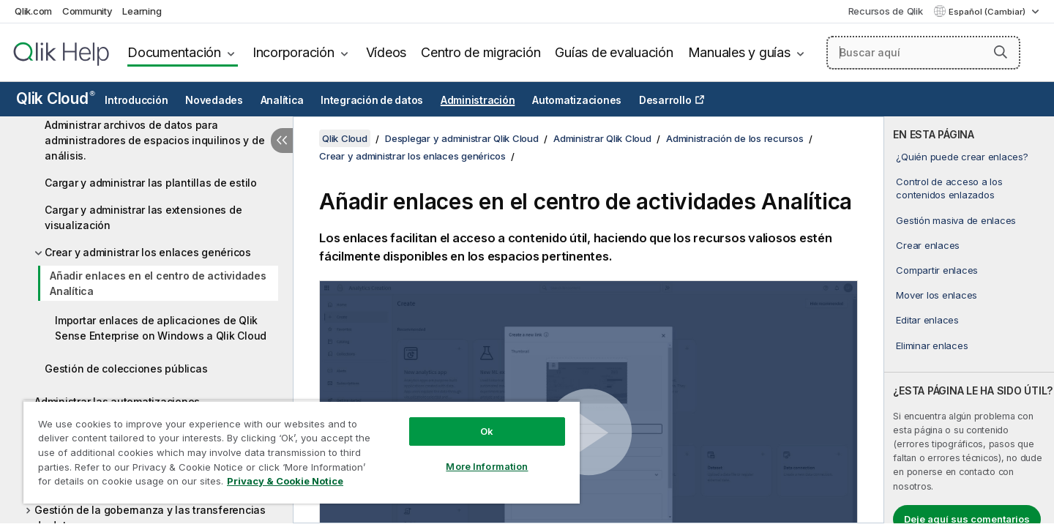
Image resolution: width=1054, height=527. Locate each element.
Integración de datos (372, 100)
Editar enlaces (927, 320)
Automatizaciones (576, 100)
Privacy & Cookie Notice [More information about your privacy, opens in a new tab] (285, 481)
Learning (141, 11)
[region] (301, 452)
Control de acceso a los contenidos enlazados (949, 188)
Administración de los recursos (735, 138)
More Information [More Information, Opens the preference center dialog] (487, 466)
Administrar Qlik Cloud (602, 138)
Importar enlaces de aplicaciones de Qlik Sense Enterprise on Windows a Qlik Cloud (160, 328)
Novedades (214, 100)
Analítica (282, 100)
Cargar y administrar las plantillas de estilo (151, 182)
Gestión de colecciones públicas (126, 368)
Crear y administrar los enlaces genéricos (148, 252)
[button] (1001, 52)
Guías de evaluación (614, 52)
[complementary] (969, 319)
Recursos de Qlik (885, 11)
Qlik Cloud (55, 98)
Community (87, 11)
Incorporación (293, 52)
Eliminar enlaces (932, 345)
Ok (486, 431)
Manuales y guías (739, 52)
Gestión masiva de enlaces (956, 220)
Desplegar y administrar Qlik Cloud (462, 138)
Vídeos (386, 52)
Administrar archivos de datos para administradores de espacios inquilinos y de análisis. (154, 140)
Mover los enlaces (936, 295)
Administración (478, 100)
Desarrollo (665, 100)
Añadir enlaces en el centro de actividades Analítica (158, 283)
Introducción (136, 100)
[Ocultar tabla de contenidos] (282, 140)
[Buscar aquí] (923, 52)
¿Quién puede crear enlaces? (962, 156)
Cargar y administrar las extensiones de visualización (143, 217)
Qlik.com (33, 11)
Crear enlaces (928, 245)
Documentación (174, 52)
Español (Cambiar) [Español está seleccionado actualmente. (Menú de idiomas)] (988, 12)
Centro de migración (480, 52)
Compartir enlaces (937, 270)
